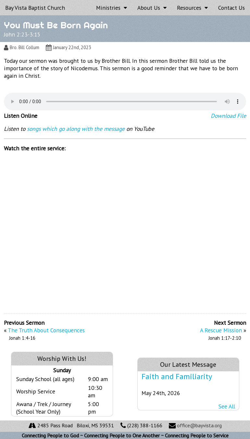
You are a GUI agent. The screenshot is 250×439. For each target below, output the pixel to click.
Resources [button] (192, 7)
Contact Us (231, 7)
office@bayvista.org (199, 425)
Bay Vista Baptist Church (35, 7)
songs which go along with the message (76, 128)
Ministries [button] (111, 7)
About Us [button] (152, 7)
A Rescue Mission (221, 330)
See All (227, 406)
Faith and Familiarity (177, 376)
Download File (228, 115)
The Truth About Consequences (46, 330)
